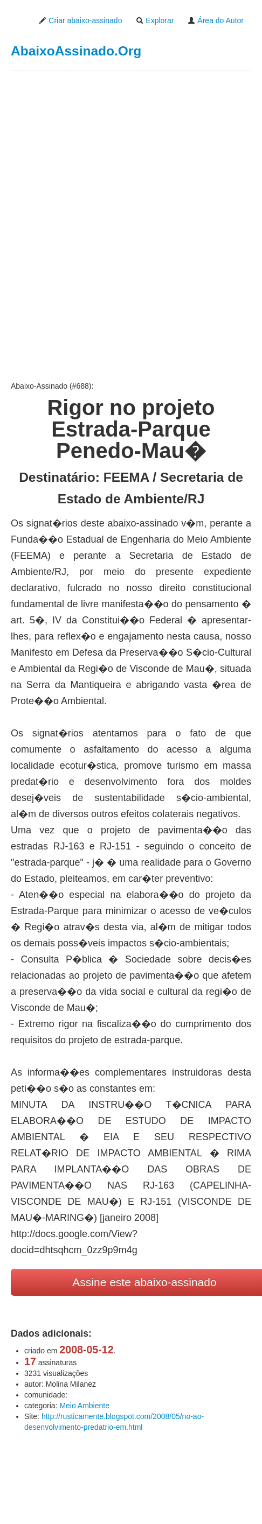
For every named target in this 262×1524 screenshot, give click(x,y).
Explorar (155, 20)
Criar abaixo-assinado (80, 20)
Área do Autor (216, 20)
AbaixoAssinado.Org (76, 51)
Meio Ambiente (84, 1405)
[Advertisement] (123, 225)
